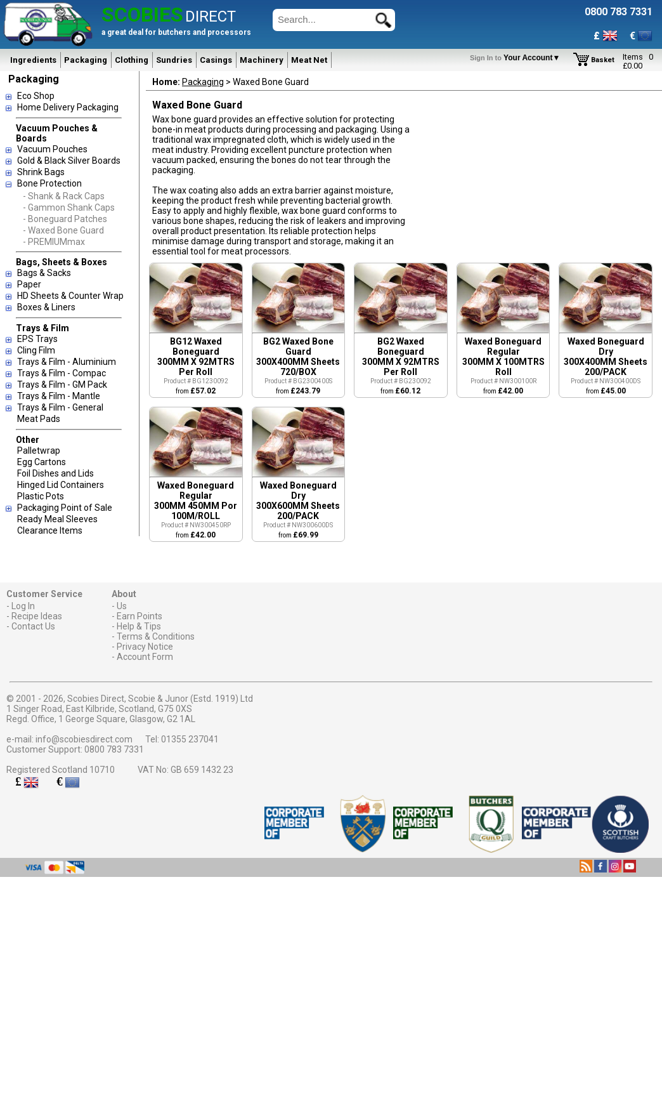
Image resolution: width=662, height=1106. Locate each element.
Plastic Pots (40, 496)
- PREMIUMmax (54, 242)
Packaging (85, 60)
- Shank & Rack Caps (64, 196)
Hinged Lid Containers (60, 485)
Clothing (131, 60)
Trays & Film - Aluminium (66, 362)
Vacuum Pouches (52, 149)
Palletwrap (38, 450)
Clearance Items (49, 530)
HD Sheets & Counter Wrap (70, 296)
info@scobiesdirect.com (84, 739)
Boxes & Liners (46, 307)
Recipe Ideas (36, 616)
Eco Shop (36, 96)
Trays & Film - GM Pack (62, 384)
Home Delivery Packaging (68, 107)
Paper (29, 284)
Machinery (261, 60)
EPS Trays (37, 339)
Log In (23, 606)
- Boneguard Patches (65, 219)
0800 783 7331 (114, 749)
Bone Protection (49, 183)
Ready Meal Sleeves (57, 519)
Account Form (145, 657)
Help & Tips (139, 626)
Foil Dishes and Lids (55, 473)
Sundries (174, 60)
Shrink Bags (41, 172)
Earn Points (139, 616)
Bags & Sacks (44, 273)
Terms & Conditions (156, 636)
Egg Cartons (41, 462)
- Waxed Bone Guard (63, 230)
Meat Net (309, 60)
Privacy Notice (145, 647)
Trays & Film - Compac (61, 373)
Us (122, 606)
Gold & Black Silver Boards (68, 160)
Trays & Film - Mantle (58, 396)
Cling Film (36, 350)
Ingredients (33, 60)
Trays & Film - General (60, 407)
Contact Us (33, 626)
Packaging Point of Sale (64, 508)
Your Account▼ (517, 57)
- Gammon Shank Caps (69, 207)
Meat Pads (38, 419)
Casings (216, 60)
